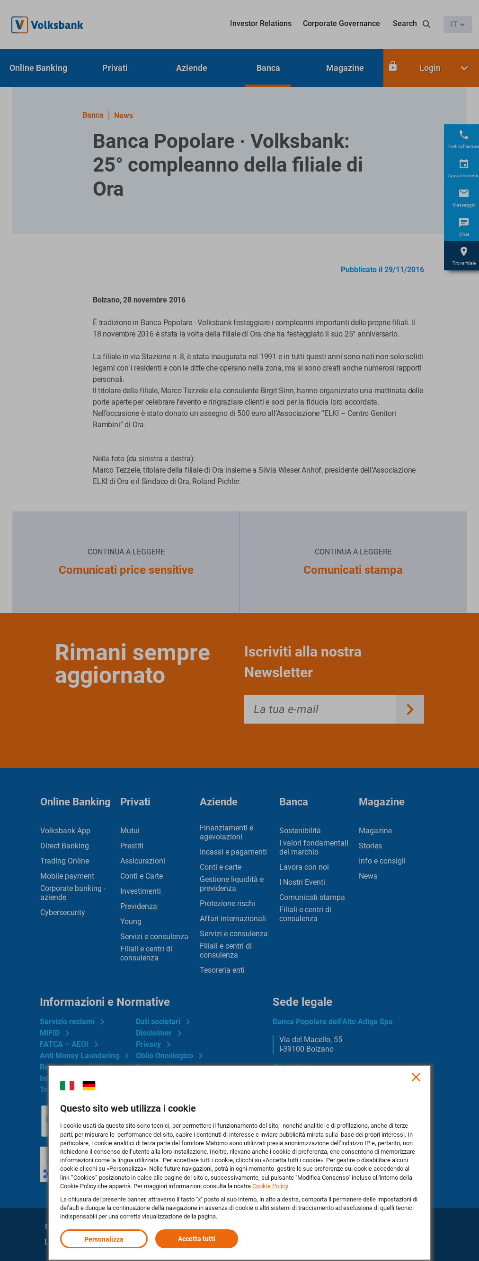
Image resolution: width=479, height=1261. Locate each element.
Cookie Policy (270, 1185)
